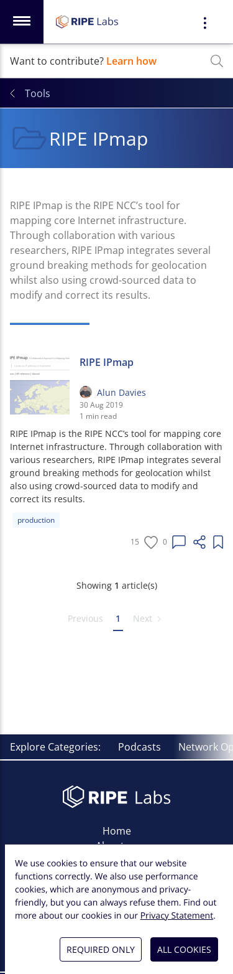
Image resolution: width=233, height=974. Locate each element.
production (36, 520)
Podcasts (139, 747)
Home (117, 831)
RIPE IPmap (107, 362)
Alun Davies (121, 392)
